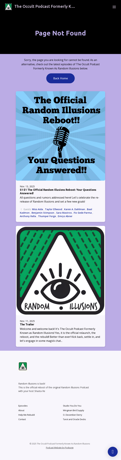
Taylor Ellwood (53, 209)
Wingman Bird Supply (73, 410)
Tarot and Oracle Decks (74, 419)
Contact (22, 419)
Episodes (23, 405)
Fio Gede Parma (83, 212)
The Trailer (27, 324)
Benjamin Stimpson (43, 212)
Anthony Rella (28, 216)
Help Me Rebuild (26, 414)
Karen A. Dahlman (74, 209)
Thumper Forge (47, 216)
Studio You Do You (72, 405)
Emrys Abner (65, 216)
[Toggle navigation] (114, 7)
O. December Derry (72, 414)
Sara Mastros (64, 212)
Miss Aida (37, 209)
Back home (60, 78)
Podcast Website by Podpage (60, 447)
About (21, 410)
